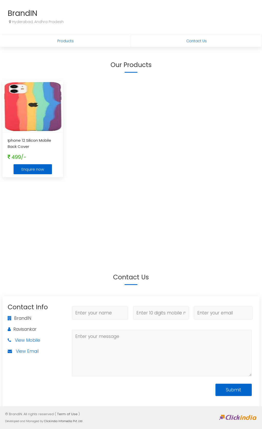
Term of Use (67, 414)
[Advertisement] (131, 218)
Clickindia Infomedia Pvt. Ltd (63, 421)
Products (65, 40)
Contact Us (196, 40)
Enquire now (32, 169)
